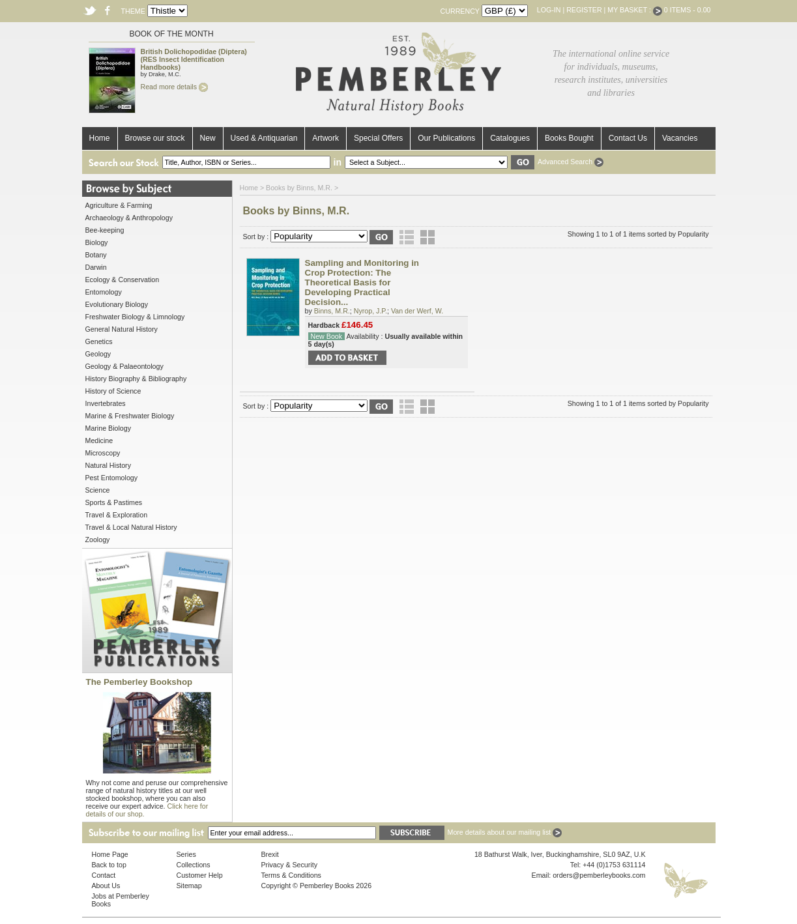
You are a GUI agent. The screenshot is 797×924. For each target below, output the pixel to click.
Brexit (270, 854)
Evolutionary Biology (117, 304)
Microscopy (103, 453)
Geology (98, 354)
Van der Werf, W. (417, 311)
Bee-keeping (104, 230)
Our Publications (446, 138)
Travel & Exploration (116, 515)
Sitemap (189, 885)
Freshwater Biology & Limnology (135, 317)
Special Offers (378, 138)
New (208, 138)
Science (97, 490)
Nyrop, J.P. (370, 311)
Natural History (108, 465)
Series (186, 854)
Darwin (96, 267)
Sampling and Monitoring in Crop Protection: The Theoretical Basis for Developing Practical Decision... (362, 282)
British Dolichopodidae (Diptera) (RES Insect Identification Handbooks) (194, 59)
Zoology (97, 539)
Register (583, 10)
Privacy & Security (289, 865)
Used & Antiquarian (264, 138)
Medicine (99, 440)
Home (99, 138)
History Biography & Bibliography (136, 379)
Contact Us (628, 138)
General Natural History (121, 329)
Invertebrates (105, 403)
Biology (96, 242)
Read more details (174, 87)
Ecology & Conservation (122, 279)
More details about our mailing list (505, 832)
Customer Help (200, 875)
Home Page (110, 854)
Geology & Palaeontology (124, 366)
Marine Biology (108, 428)
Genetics (99, 341)
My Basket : (634, 10)
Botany (96, 255)
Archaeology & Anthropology (129, 218)
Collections (193, 865)
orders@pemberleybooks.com (599, 875)
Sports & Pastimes (114, 502)
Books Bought (569, 138)
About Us (106, 885)
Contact (104, 875)
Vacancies (679, 138)
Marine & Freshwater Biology (130, 416)
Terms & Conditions (291, 875)
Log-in (549, 10)
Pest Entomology (111, 478)
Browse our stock (155, 138)
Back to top (109, 865)
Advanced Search (570, 162)
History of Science (113, 391)
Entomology (103, 292)
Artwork (325, 138)
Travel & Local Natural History (131, 527)
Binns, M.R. (332, 311)
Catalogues (510, 138)
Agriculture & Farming (118, 205)
